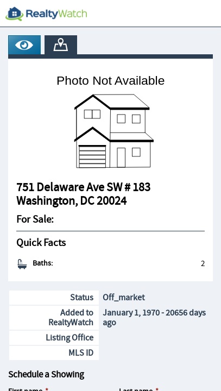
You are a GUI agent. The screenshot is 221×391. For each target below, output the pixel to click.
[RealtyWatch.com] (46, 14)
